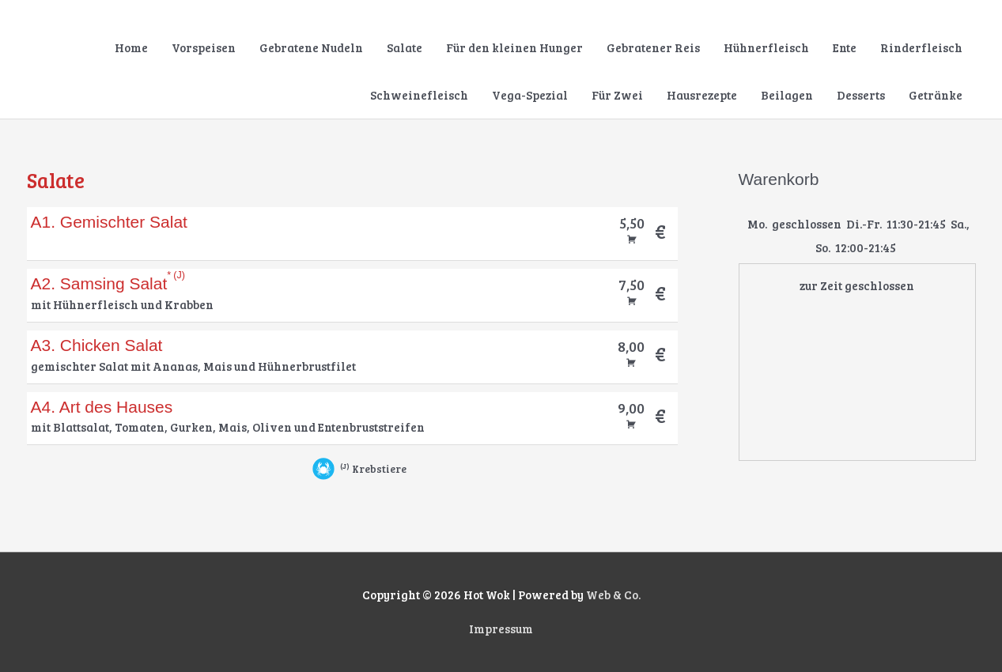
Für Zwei (617, 95)
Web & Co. (613, 595)
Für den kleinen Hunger (514, 47)
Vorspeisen (204, 47)
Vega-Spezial (530, 95)
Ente (844, 47)
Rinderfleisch (921, 47)
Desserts (861, 95)
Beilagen (787, 95)
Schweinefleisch (419, 95)
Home (131, 47)
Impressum (501, 629)
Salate (404, 47)
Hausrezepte (702, 95)
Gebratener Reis (653, 47)
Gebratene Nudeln (311, 47)
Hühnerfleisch (766, 47)
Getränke (935, 95)
